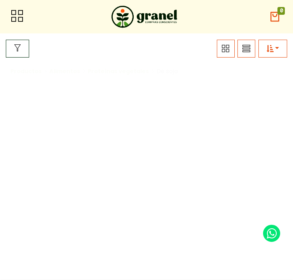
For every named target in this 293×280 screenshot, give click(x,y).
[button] (275, 17)
